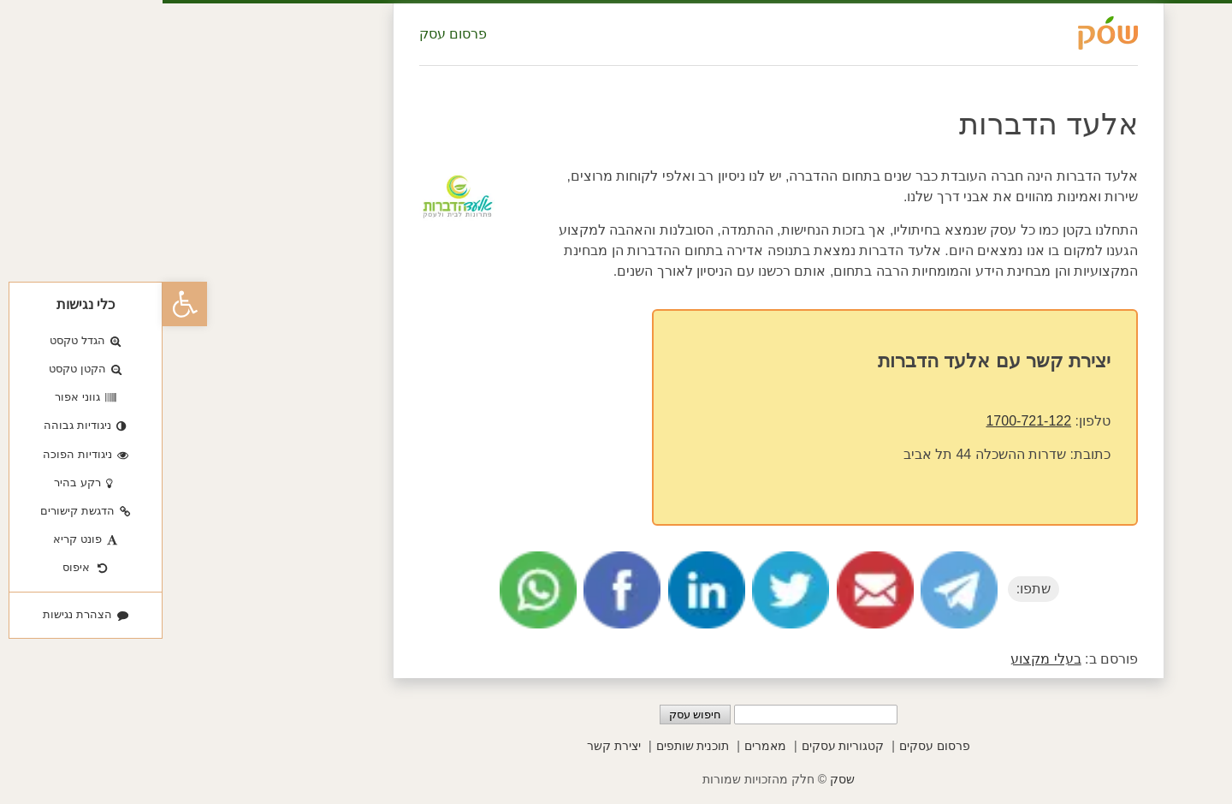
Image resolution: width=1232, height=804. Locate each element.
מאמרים (603, 746)
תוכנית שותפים (530, 746)
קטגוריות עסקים (680, 746)
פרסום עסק (290, 34)
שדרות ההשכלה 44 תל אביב (822, 454)
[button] (22, 304)
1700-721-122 (866, 421)
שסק (679, 779)
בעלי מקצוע (883, 659)
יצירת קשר (451, 746)
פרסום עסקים (772, 746)
